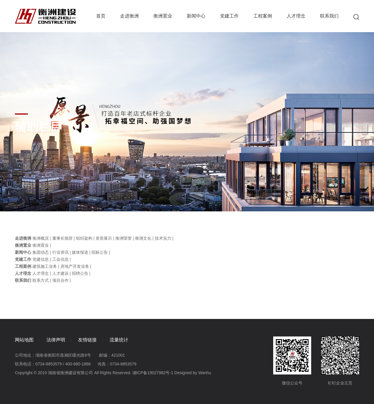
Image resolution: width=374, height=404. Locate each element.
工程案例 (262, 15)
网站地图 (24, 339)
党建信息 (40, 259)
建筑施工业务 (44, 266)
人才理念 (296, 15)
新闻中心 (196, 15)
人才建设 (60, 273)
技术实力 (163, 238)
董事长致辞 (62, 238)
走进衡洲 (129, 15)
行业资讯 (60, 252)
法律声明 (55, 339)
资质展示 (104, 238)
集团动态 (40, 252)
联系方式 (40, 280)
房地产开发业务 (74, 266)
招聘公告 (80, 273)
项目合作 (60, 280)
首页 (100, 15)
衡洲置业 (162, 15)
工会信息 (60, 259)
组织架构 (84, 238)
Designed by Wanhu (192, 372)
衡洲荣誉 (123, 238)
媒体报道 (80, 252)
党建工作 (229, 15)
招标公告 (99, 252)
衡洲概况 (40, 238)
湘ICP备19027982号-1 (152, 372)
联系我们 (329, 15)
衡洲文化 (143, 238)
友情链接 (87, 339)
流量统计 (119, 339)
